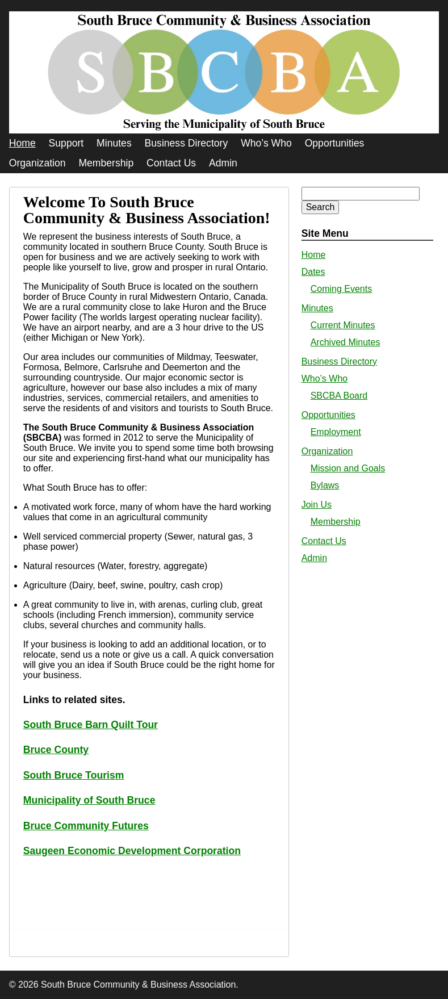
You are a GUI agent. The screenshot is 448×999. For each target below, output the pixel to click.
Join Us (317, 504)
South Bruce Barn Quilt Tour (90, 724)
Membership (105, 163)
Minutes (114, 143)
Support (66, 143)
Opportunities (335, 143)
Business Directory (186, 143)
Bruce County (56, 749)
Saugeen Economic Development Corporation (132, 850)
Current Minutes (343, 325)
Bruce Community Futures (86, 825)
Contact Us (171, 163)
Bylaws (325, 485)
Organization (37, 163)
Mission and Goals (348, 468)
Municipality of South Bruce (89, 800)
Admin (223, 163)
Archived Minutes (345, 342)
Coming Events (341, 289)
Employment (336, 432)
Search (320, 207)
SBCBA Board (339, 395)
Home (22, 143)
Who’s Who (266, 143)
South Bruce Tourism (73, 775)
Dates (313, 272)
